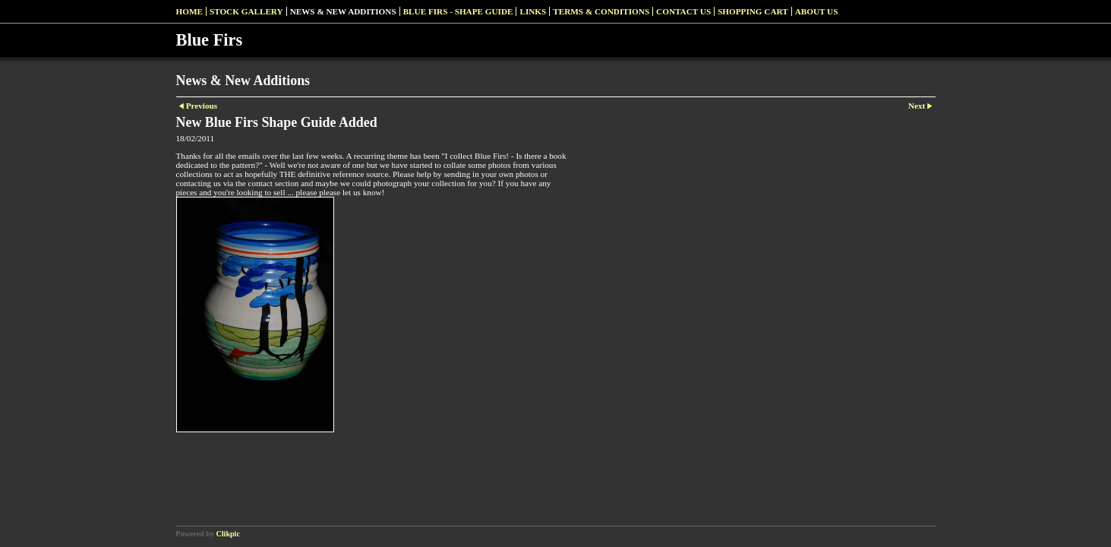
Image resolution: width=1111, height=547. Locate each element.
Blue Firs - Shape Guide (458, 11)
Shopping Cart (753, 11)
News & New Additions (343, 11)
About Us (816, 11)
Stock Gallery (246, 11)
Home (189, 11)
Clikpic (228, 534)
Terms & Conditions (601, 11)
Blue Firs (209, 39)
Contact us (683, 11)
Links (532, 11)
